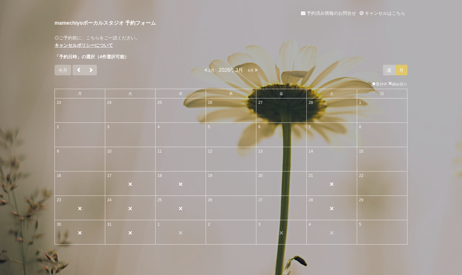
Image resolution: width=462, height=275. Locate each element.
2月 (209, 70)
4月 (253, 70)
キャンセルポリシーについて (84, 45)
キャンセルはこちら (382, 13)
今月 (62, 70)
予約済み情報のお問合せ (328, 13)
